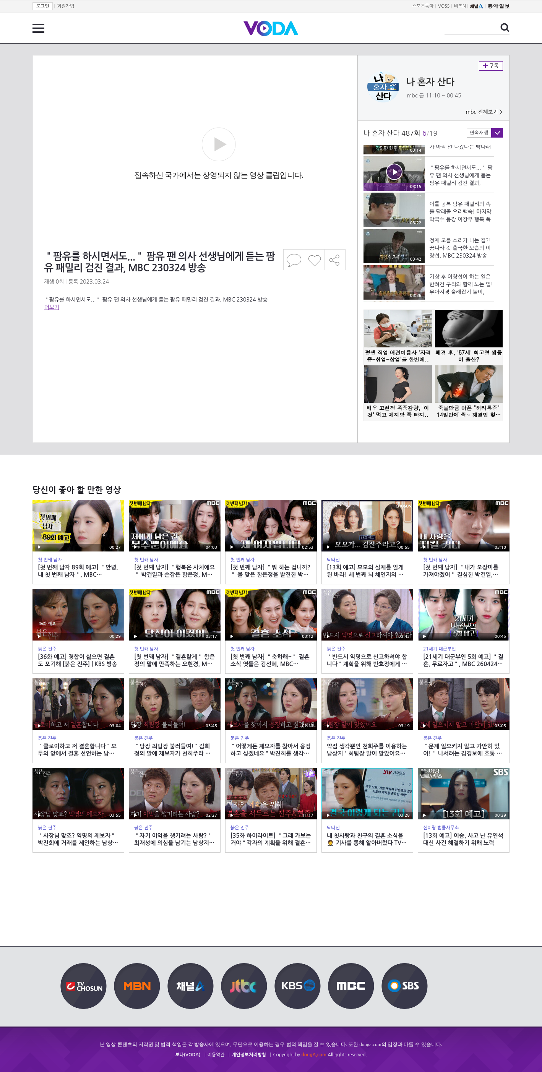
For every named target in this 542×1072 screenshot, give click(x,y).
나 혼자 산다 (430, 82)
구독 (491, 66)
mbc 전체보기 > (484, 112)
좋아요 (314, 259)
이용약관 (216, 1055)
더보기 (51, 307)
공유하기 (335, 259)
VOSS (444, 6)
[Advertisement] (195, 342)
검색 (505, 27)
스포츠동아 (422, 6)
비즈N (460, 6)
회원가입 (65, 6)
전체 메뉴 (38, 28)
